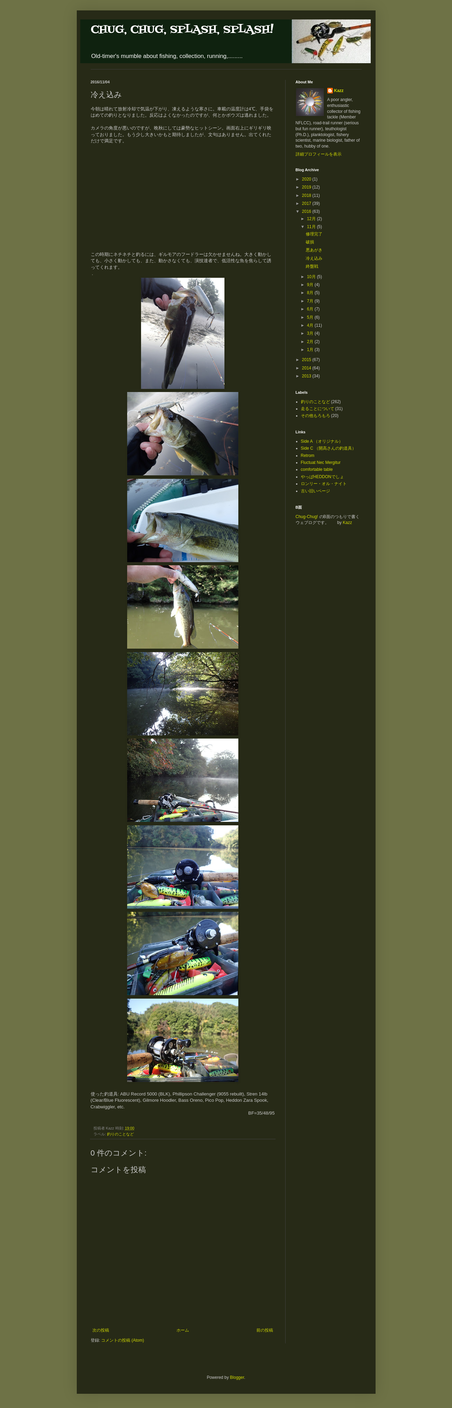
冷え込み (314, 258)
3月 (310, 333)
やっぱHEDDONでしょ (322, 476)
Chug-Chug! (307, 516)
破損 (310, 242)
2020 (307, 179)
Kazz (339, 90)
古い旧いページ (315, 491)
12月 (312, 218)
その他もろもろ (315, 415)
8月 (310, 292)
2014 (307, 368)
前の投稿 (264, 1330)
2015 (307, 359)
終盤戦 (312, 266)
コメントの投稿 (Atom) (122, 1340)
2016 (307, 211)
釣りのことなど (120, 1134)
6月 (310, 309)
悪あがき (314, 250)
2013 (307, 376)
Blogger (237, 1377)
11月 (312, 226)
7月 (310, 301)
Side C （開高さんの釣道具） (328, 448)
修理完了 (314, 234)
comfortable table (317, 469)
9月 (310, 284)
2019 (307, 187)
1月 (310, 349)
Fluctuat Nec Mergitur (321, 462)
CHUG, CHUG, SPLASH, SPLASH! (182, 30)
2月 (310, 341)
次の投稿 (100, 1330)
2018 (307, 195)
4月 (310, 325)
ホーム (182, 1330)
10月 (312, 276)
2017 (307, 203)
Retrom (307, 455)
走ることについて (317, 408)
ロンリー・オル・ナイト (324, 483)
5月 (310, 317)
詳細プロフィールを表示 (319, 154)
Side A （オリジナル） (322, 441)
